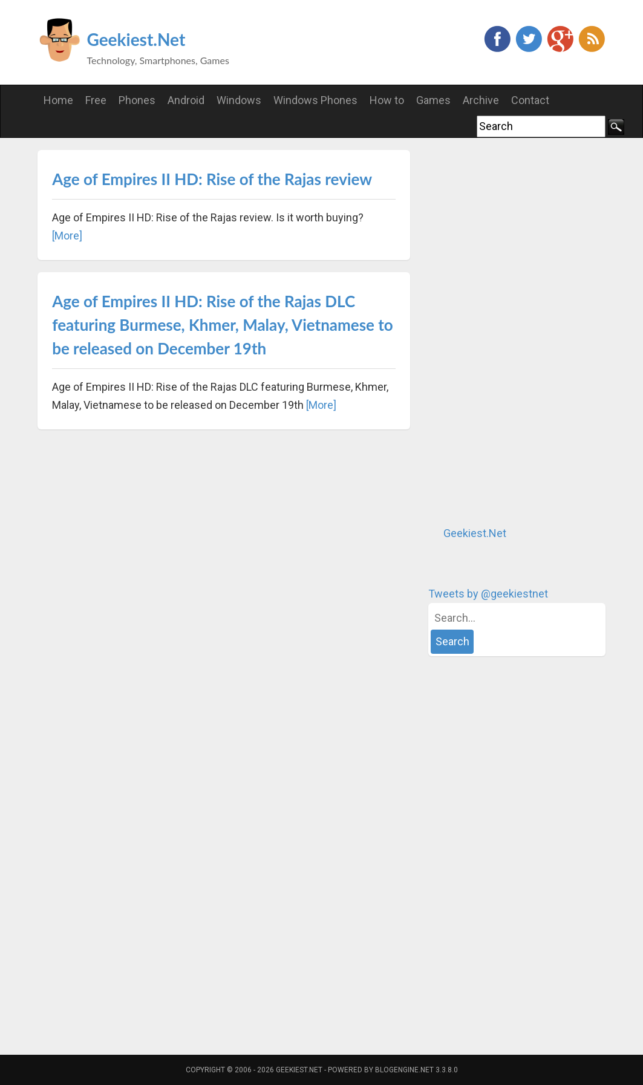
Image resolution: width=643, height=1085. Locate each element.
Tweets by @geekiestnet (488, 593)
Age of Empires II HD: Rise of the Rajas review (212, 179)
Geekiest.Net (136, 39)
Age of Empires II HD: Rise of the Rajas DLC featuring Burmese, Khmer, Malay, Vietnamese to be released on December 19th (222, 325)
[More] (67, 235)
